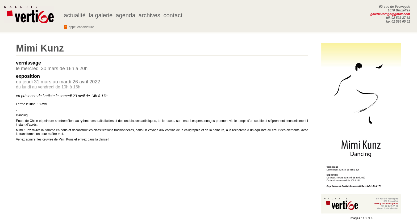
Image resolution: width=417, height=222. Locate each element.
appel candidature (81, 27)
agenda (125, 15)
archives (149, 15)
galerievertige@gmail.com (390, 14)
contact (173, 15)
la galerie (100, 15)
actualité (75, 15)
